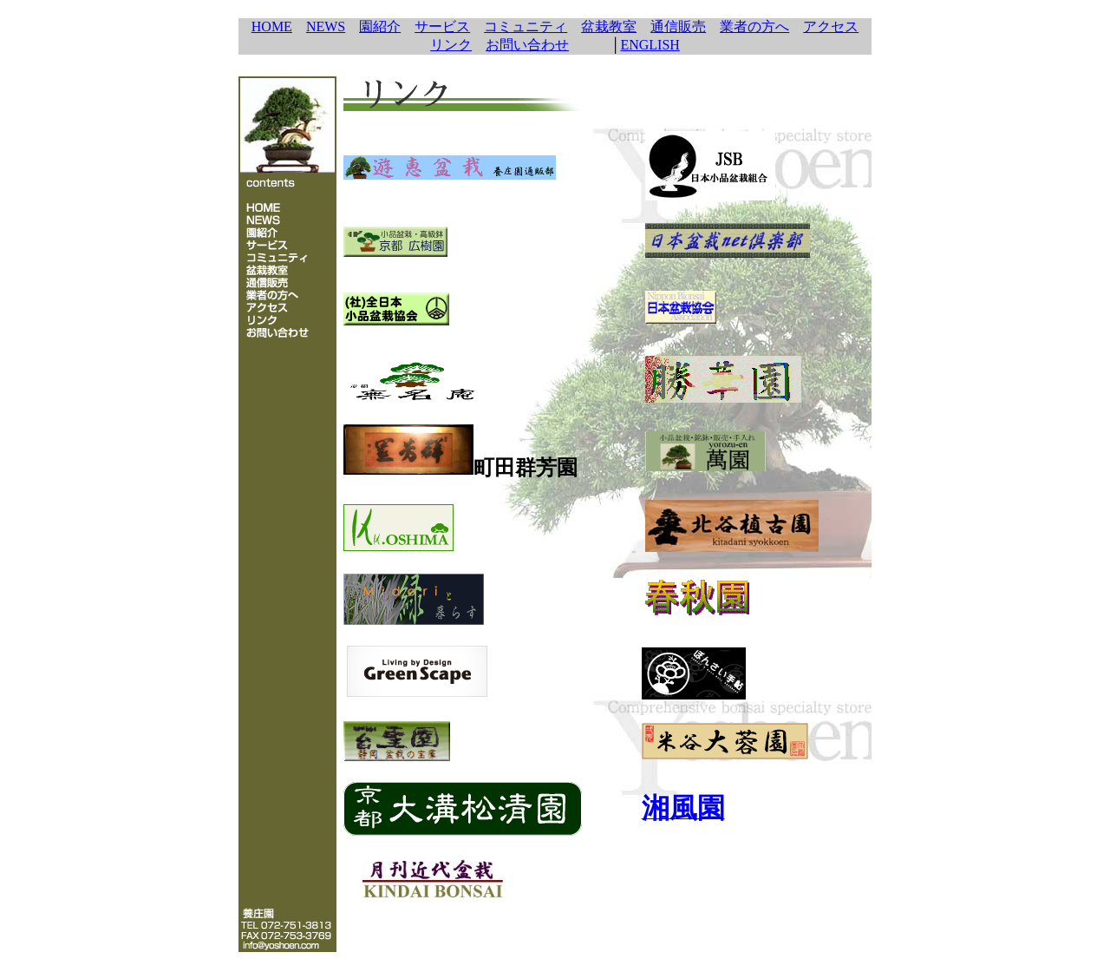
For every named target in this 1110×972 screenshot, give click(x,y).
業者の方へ (754, 26)
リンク (451, 44)
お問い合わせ (527, 44)
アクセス (831, 26)
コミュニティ (525, 26)
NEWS (325, 26)
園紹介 (380, 26)
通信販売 (678, 26)
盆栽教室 (609, 26)
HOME (271, 26)
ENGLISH (649, 44)
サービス (442, 26)
